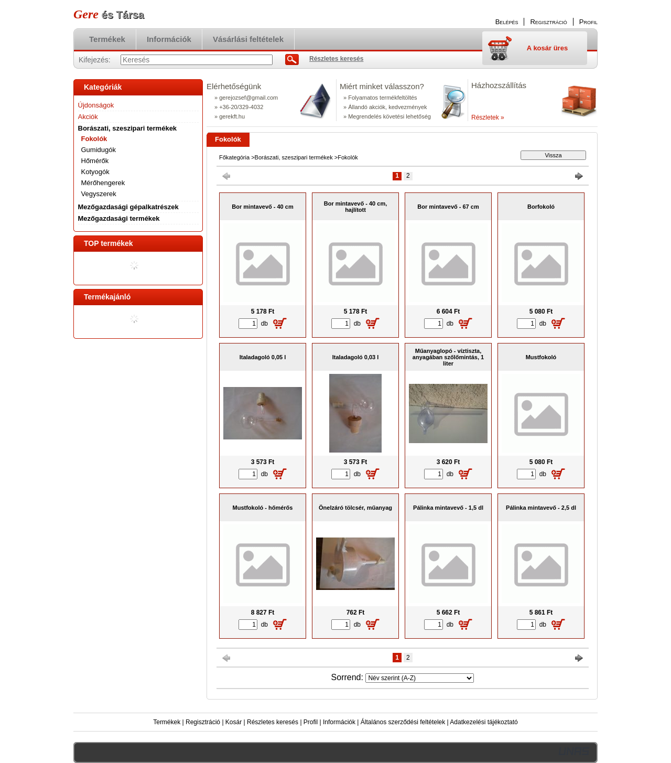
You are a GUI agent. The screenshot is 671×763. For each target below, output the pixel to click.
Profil (311, 722)
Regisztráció (203, 722)
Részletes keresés (272, 722)
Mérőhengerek (103, 183)
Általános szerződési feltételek (403, 722)
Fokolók (94, 139)
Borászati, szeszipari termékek (294, 157)
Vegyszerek (98, 194)
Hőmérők (95, 161)
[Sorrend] (419, 678)
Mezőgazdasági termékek (119, 218)
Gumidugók (98, 150)
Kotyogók (95, 172)
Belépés (506, 22)
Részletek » (487, 117)
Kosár (233, 722)
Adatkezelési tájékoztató (483, 722)
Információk (339, 722)
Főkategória (234, 157)
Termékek (166, 722)
